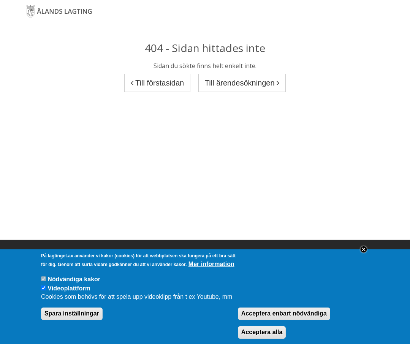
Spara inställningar (71, 319)
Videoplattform (68, 294)
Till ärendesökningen (242, 83)
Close (363, 255)
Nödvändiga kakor (73, 285)
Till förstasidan (157, 83)
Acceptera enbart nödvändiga (284, 319)
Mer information (211, 270)
